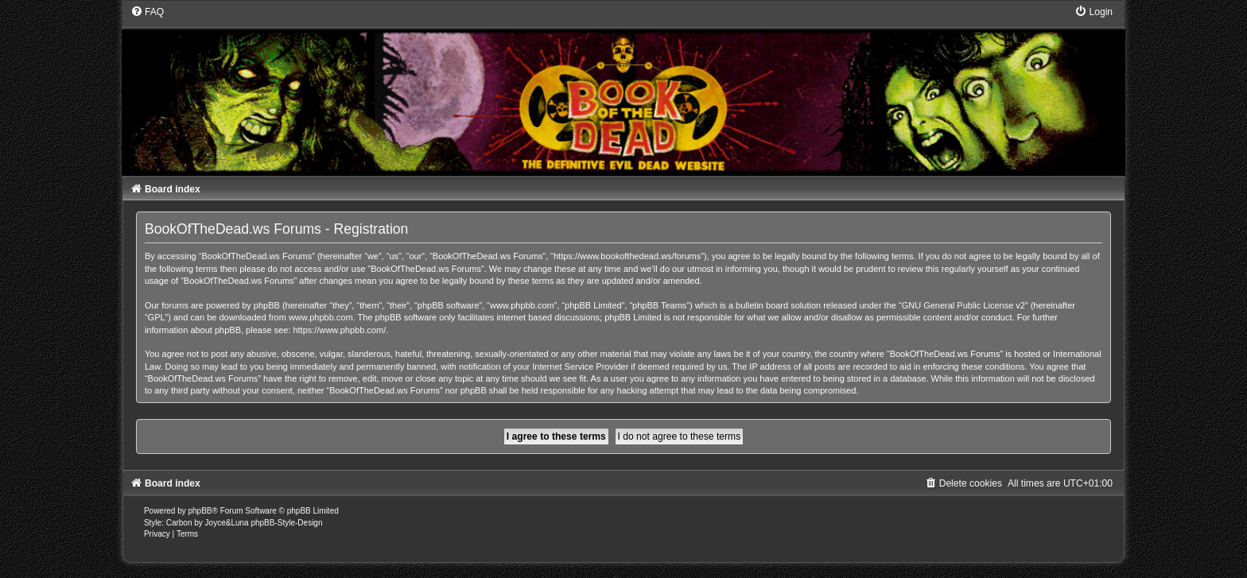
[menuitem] (147, 11)
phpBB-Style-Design (286, 522)
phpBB (200, 510)
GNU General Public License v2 (963, 305)
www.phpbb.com (321, 317)
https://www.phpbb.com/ (339, 330)
